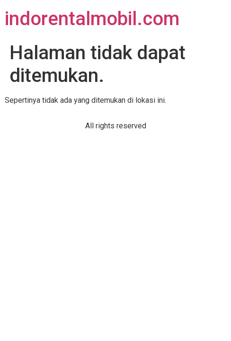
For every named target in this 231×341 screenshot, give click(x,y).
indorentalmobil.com (92, 19)
